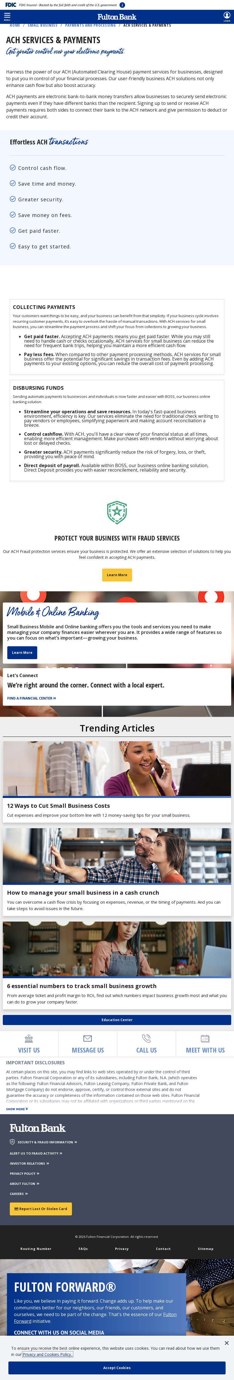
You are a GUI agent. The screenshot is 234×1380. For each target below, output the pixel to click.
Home (15, 25)
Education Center (117, 1020)
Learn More (22, 653)
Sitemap (206, 1249)
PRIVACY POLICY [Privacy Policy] (25, 1174)
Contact (163, 1249)
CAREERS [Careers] (19, 1194)
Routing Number (36, 1249)
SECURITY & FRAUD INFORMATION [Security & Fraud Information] (48, 1142)
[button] (7, 17)
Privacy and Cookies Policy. (48, 1354)
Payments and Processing (90, 25)
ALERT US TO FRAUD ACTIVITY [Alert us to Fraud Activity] (36, 1154)
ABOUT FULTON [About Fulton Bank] (25, 1184)
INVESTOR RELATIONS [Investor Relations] (30, 1164)
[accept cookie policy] (117, 1367)
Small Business (43, 25)
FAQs (83, 1249)
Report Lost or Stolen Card (41, 1209)
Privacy (122, 1249)
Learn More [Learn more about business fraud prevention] (117, 575)
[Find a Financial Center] (32, 699)
